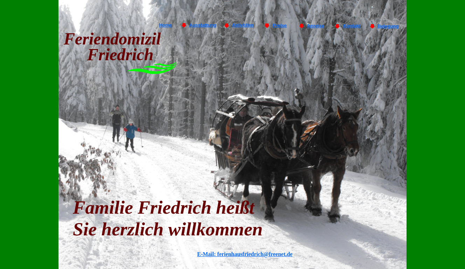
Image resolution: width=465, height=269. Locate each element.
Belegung (388, 26)
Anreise (315, 25)
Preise (280, 25)
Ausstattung (202, 25)
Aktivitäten (243, 25)
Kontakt (352, 25)
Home (165, 25)
